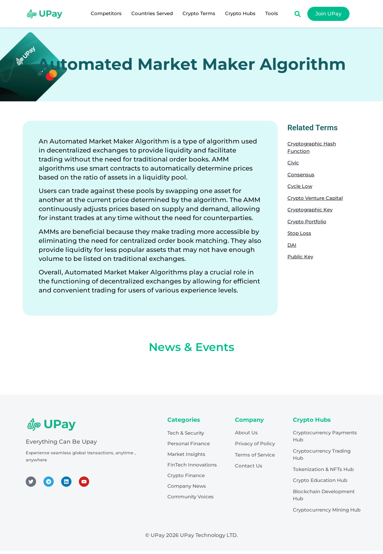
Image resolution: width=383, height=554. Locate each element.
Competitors (106, 13)
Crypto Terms (198, 13)
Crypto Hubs (240, 13)
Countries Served (152, 13)
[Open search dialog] (297, 15)
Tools (271, 13)
